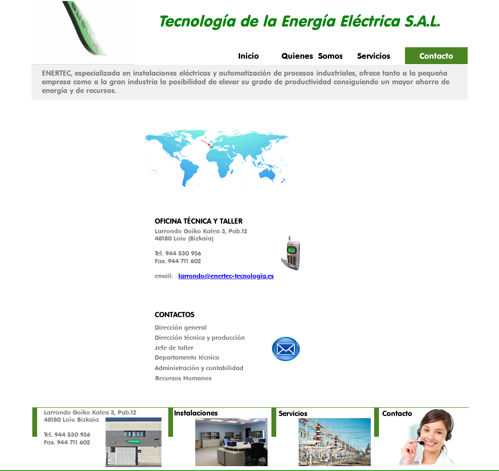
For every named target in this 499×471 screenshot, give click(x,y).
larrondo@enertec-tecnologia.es (226, 276)
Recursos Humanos (183, 378)
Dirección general (181, 327)
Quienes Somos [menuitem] (312, 56)
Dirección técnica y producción (200, 337)
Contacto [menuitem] (436, 56)
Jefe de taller (174, 347)
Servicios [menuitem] (373, 56)
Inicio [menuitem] (248, 56)
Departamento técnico (187, 357)
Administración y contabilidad (199, 368)
